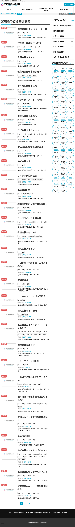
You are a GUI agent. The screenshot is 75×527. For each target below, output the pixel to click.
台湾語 (64, 112)
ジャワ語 (56, 180)
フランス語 (64, 101)
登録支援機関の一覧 (11, 14)
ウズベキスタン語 (56, 132)
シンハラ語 (64, 92)
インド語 (56, 101)
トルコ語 (64, 126)
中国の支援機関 (63, 47)
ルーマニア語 (64, 156)
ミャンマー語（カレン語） (71, 180)
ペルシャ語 (56, 137)
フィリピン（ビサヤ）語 (64, 162)
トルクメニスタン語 (64, 174)
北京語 (56, 121)
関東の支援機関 (63, 31)
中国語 (71, 68)
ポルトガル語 (71, 87)
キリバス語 (71, 186)
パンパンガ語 (71, 168)
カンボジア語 (64, 82)
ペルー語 (56, 151)
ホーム (2, 14)
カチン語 (56, 173)
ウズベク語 (71, 101)
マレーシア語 (71, 122)
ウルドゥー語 (56, 112)
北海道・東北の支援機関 (63, 26)
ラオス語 (56, 106)
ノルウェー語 (71, 156)
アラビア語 (71, 126)
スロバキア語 (64, 190)
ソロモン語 (64, 186)
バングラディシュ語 (71, 107)
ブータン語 (56, 168)
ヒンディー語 (71, 92)
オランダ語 (56, 162)
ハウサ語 (71, 173)
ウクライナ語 (64, 142)
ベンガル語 (56, 96)
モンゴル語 (71, 77)
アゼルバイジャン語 (64, 168)
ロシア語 (71, 96)
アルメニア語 (64, 152)
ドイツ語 (56, 126)
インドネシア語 (56, 73)
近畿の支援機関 (63, 41)
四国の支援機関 (63, 52)
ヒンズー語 (56, 156)
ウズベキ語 (71, 147)
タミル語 (71, 112)
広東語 (64, 117)
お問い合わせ (69, 4)
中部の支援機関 (63, 36)
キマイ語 (56, 186)
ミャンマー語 (56, 77)
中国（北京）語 (71, 162)
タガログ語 (64, 73)
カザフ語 (71, 142)
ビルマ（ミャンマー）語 (71, 132)
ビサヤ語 (64, 106)
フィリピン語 (64, 87)
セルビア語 (56, 190)
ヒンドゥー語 (64, 132)
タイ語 (64, 77)
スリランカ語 (64, 96)
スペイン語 (56, 92)
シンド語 (71, 151)
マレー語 (71, 117)
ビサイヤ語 (64, 147)
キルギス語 (64, 122)
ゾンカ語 (56, 142)
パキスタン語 (64, 137)
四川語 (64, 180)
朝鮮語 (56, 147)
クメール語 (56, 87)
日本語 (71, 137)
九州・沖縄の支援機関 (63, 57)
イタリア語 (56, 117)
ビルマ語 (56, 82)
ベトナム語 (56, 68)
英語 (64, 68)
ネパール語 (71, 73)
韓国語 (71, 82)
